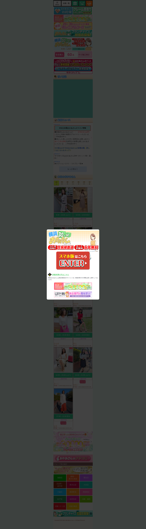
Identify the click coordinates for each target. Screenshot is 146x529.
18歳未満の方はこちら (60, 274)
